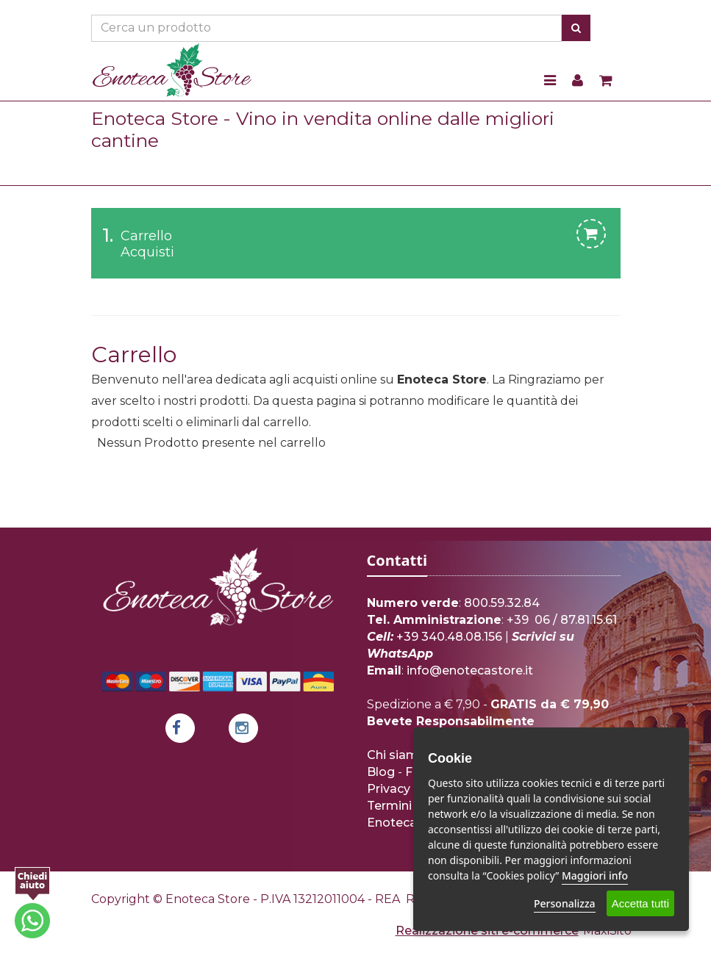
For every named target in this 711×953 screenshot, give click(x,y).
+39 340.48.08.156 (449, 637)
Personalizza (565, 903)
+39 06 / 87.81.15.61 (562, 620)
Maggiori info (595, 875)
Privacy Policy (408, 789)
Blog (381, 772)
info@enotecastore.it (470, 670)
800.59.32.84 (502, 603)
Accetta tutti (640, 903)
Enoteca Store (409, 823)
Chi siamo (396, 755)
